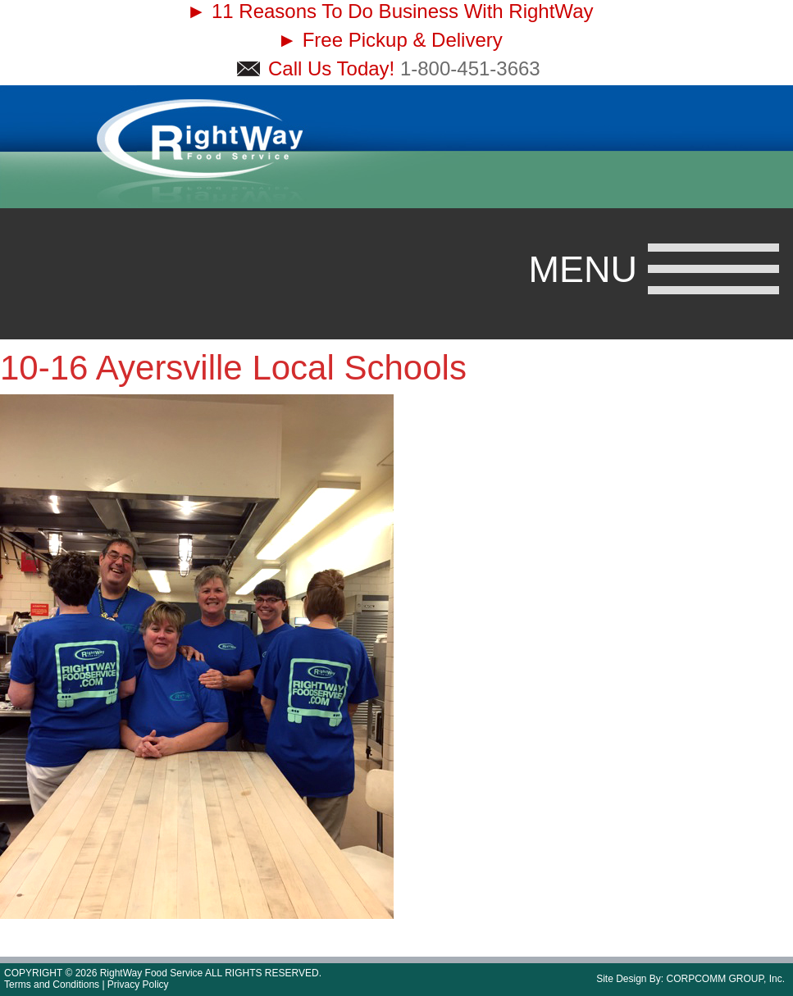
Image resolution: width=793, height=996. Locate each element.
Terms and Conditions (51, 984)
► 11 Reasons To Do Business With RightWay (390, 11)
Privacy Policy (138, 984)
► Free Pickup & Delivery (390, 40)
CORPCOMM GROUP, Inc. (726, 979)
